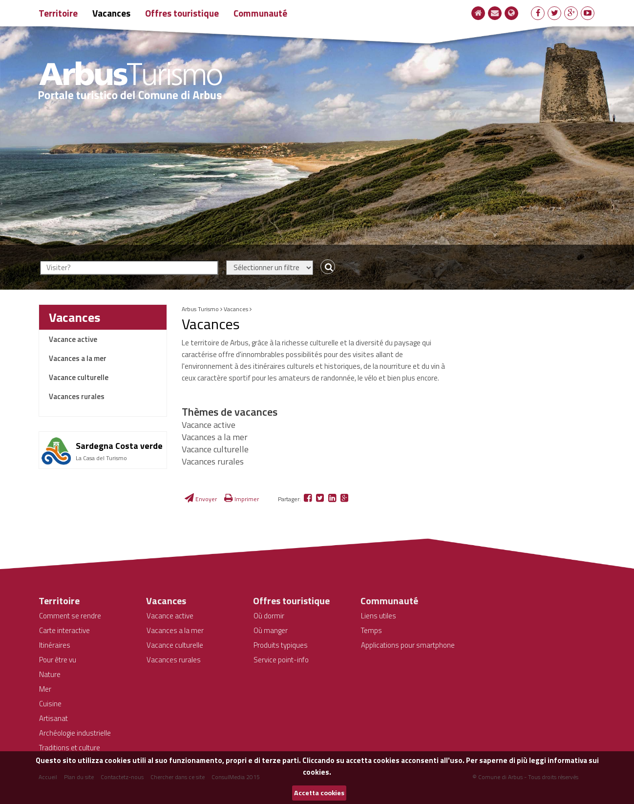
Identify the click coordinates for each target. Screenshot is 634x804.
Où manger (271, 630)
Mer (45, 689)
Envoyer (201, 499)
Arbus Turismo (200, 309)
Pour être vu (57, 659)
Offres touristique (182, 13)
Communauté (260, 13)
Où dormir (269, 615)
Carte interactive (64, 630)
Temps (371, 630)
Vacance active (73, 339)
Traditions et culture (69, 747)
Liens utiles (378, 615)
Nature (50, 674)
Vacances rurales (77, 396)
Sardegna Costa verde (119, 445)
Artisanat (53, 718)
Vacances (111, 13)
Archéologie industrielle (75, 733)
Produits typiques (281, 645)
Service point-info (281, 659)
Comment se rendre (70, 615)
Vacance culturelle (78, 377)
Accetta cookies (319, 792)
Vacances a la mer (77, 358)
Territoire (58, 13)
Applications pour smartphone (408, 645)
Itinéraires (54, 645)
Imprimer (241, 499)
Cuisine (50, 703)
